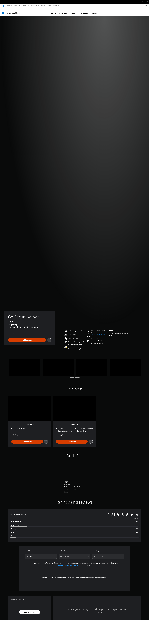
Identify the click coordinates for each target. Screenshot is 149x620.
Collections (63, 11)
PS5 (15, 5)
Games (9, 5)
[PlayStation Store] (11, 11)
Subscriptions (83, 11)
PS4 (19, 5)
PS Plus (25, 5)
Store (48, 5)
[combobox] (41, 554)
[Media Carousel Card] (24, 365)
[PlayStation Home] (3, 6)
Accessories (33, 5)
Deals (73, 11)
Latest (53, 11)
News (42, 5)
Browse (94, 11)
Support (55, 5)
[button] (98, 333)
